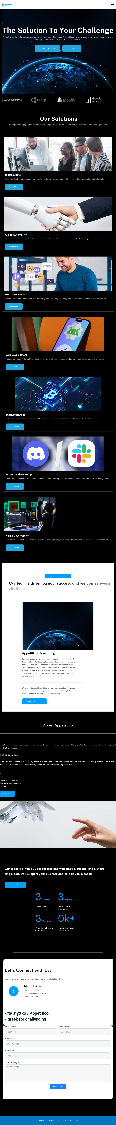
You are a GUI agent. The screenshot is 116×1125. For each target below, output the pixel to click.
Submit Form (58, 1086)
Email (7, 1038)
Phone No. (10, 1050)
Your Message (12, 1062)
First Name (10, 1027)
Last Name (64, 1027)
